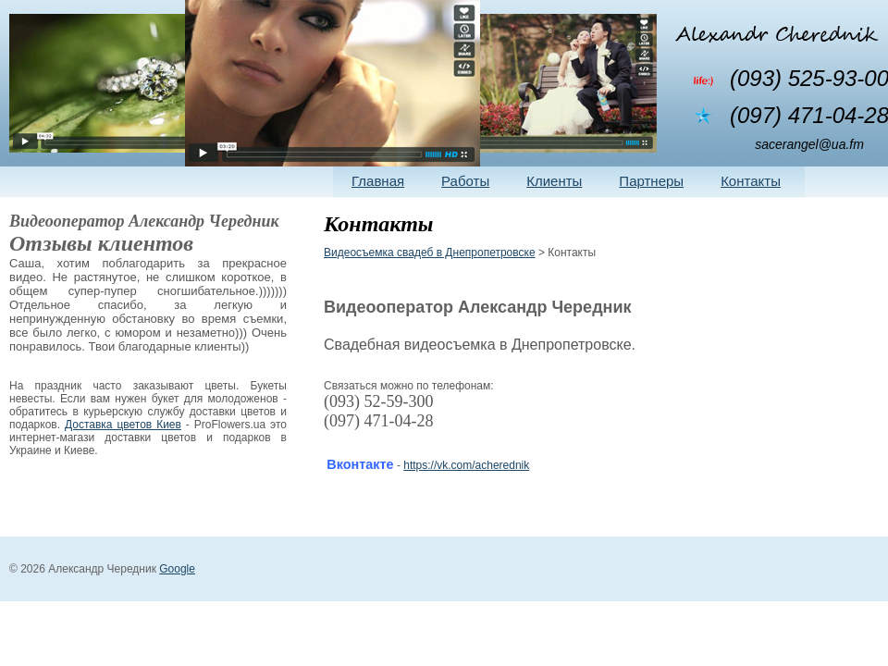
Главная (378, 181)
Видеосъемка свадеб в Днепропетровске (430, 252)
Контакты (751, 181)
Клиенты (554, 181)
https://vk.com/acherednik (466, 465)
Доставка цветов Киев (123, 424)
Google (177, 568)
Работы (465, 181)
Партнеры (651, 181)
